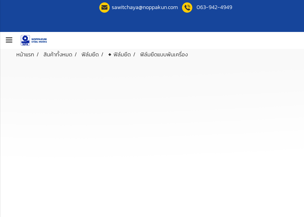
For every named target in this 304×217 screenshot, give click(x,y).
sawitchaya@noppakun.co (145, 7)
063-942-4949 (214, 7)
